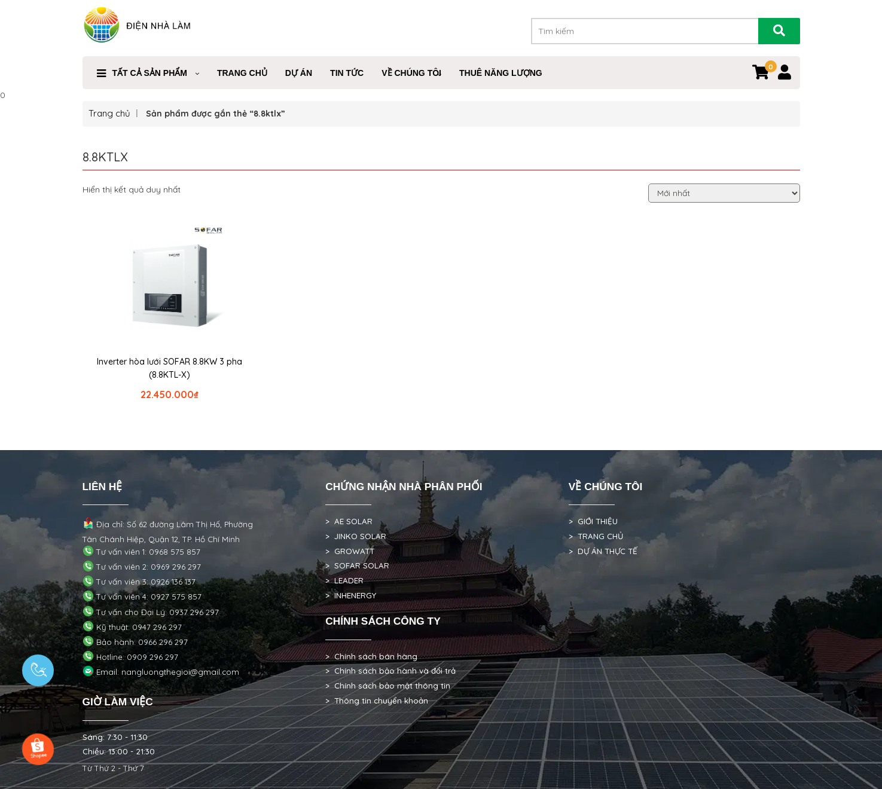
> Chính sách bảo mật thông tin (387, 685)
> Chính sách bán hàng (371, 656)
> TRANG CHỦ (596, 536)
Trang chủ (109, 113)
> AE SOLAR (349, 521)
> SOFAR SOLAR (357, 565)
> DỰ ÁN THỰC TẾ (603, 551)
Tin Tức (347, 73)
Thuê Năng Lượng (500, 73)
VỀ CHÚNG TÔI (411, 73)
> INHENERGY (350, 595)
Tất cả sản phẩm (149, 73)
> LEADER (344, 580)
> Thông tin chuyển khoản (376, 700)
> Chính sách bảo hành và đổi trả (390, 670)
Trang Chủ (242, 73)
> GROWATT (349, 551)
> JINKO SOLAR (355, 536)
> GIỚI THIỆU (593, 521)
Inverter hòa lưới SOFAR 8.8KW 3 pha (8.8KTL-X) (169, 368)
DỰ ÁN (298, 73)
